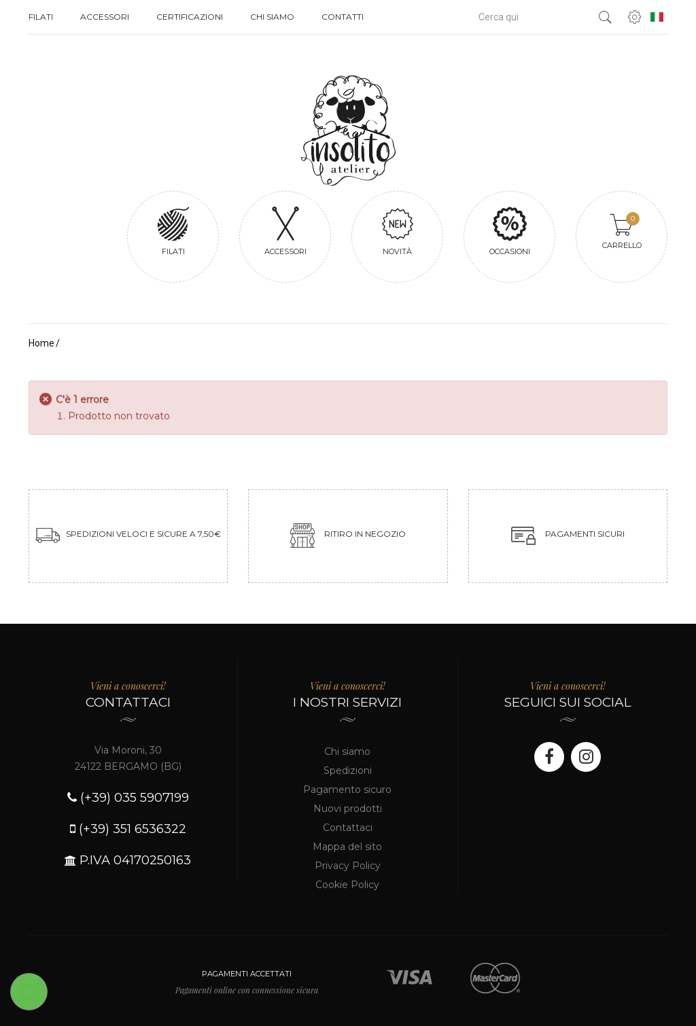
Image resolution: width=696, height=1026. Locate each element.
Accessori (104, 17)
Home (41, 343)
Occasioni (509, 230)
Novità (397, 230)
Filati (41, 17)
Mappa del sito (347, 847)
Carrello (622, 231)
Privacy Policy (348, 866)
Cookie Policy (347, 885)
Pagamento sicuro (347, 789)
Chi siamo (272, 17)
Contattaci (347, 827)
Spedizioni (348, 770)
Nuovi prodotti (347, 808)
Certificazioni (189, 17)
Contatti (342, 17)
